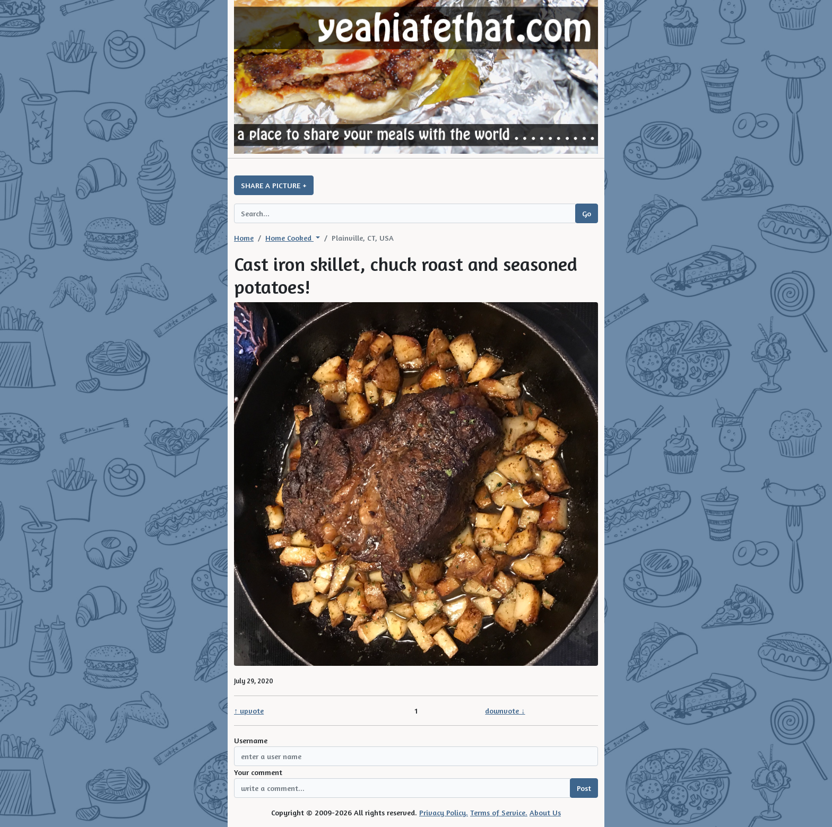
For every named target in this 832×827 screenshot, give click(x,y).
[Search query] (405, 213)
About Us (545, 812)
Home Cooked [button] (289, 237)
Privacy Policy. (443, 812)
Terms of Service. (498, 812)
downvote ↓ (505, 710)
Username (250, 740)
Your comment (258, 772)
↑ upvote (249, 710)
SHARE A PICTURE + (274, 185)
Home (244, 237)
